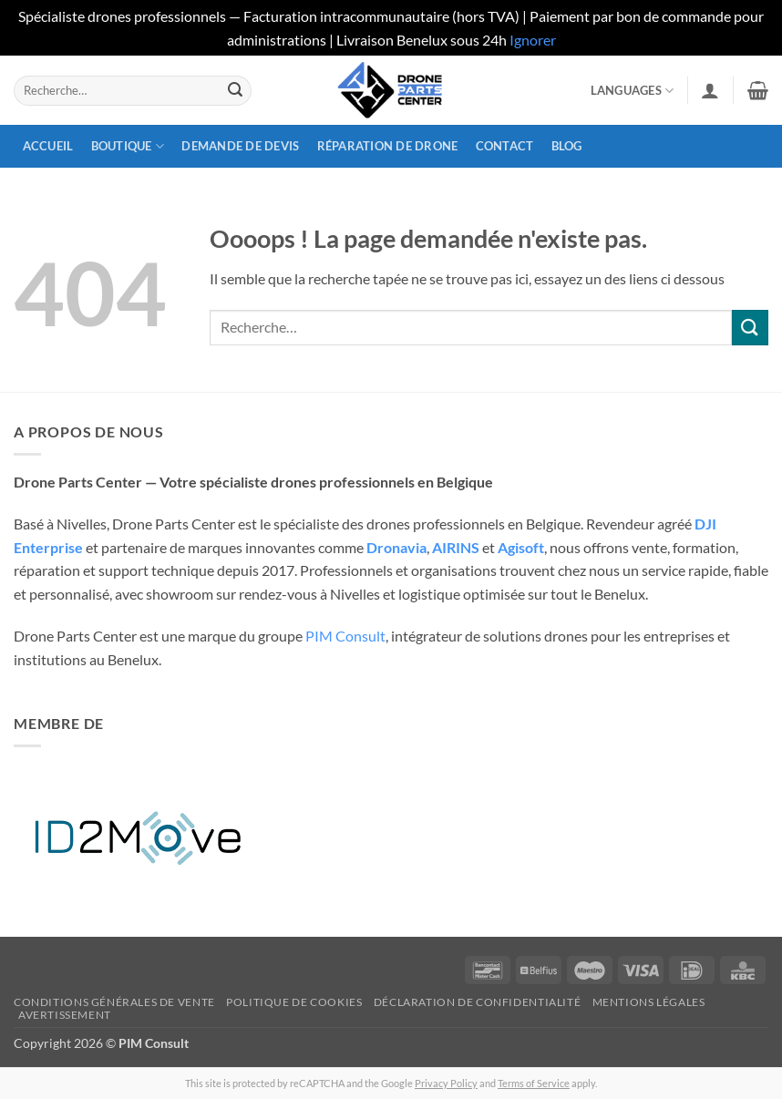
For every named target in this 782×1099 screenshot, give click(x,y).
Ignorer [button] (532, 39)
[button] (710, 90)
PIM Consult (345, 635)
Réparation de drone (387, 146)
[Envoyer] (235, 90)
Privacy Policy (446, 1083)
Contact (505, 146)
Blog (566, 146)
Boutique (128, 146)
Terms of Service (534, 1083)
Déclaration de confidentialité (477, 1002)
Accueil (48, 146)
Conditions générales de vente (114, 1002)
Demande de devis (240, 146)
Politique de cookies (294, 1002)
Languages (632, 90)
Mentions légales (648, 1002)
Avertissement (64, 1015)
